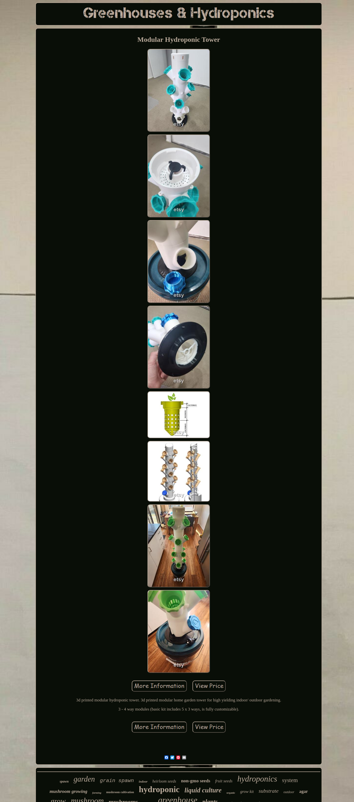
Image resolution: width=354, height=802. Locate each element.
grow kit (247, 791)
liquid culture (202, 790)
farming (96, 792)
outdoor (288, 792)
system (290, 780)
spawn (64, 781)
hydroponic (159, 789)
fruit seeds (223, 781)
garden (84, 779)
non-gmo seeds (195, 780)
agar (303, 791)
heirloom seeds (164, 781)
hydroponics (257, 778)
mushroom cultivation (120, 792)
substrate (269, 791)
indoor (143, 781)
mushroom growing (69, 791)
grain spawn (117, 781)
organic (230, 792)
